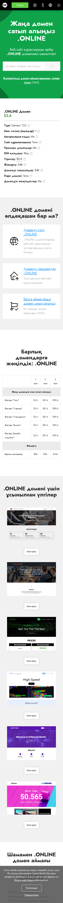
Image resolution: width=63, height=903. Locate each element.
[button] (20, 5)
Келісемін (31, 888)
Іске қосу (31, 551)
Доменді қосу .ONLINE (34, 232)
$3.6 (19, 159)
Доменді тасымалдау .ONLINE (40, 271)
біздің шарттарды (24, 880)
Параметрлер (31, 895)
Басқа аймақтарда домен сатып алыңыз (39, 301)
